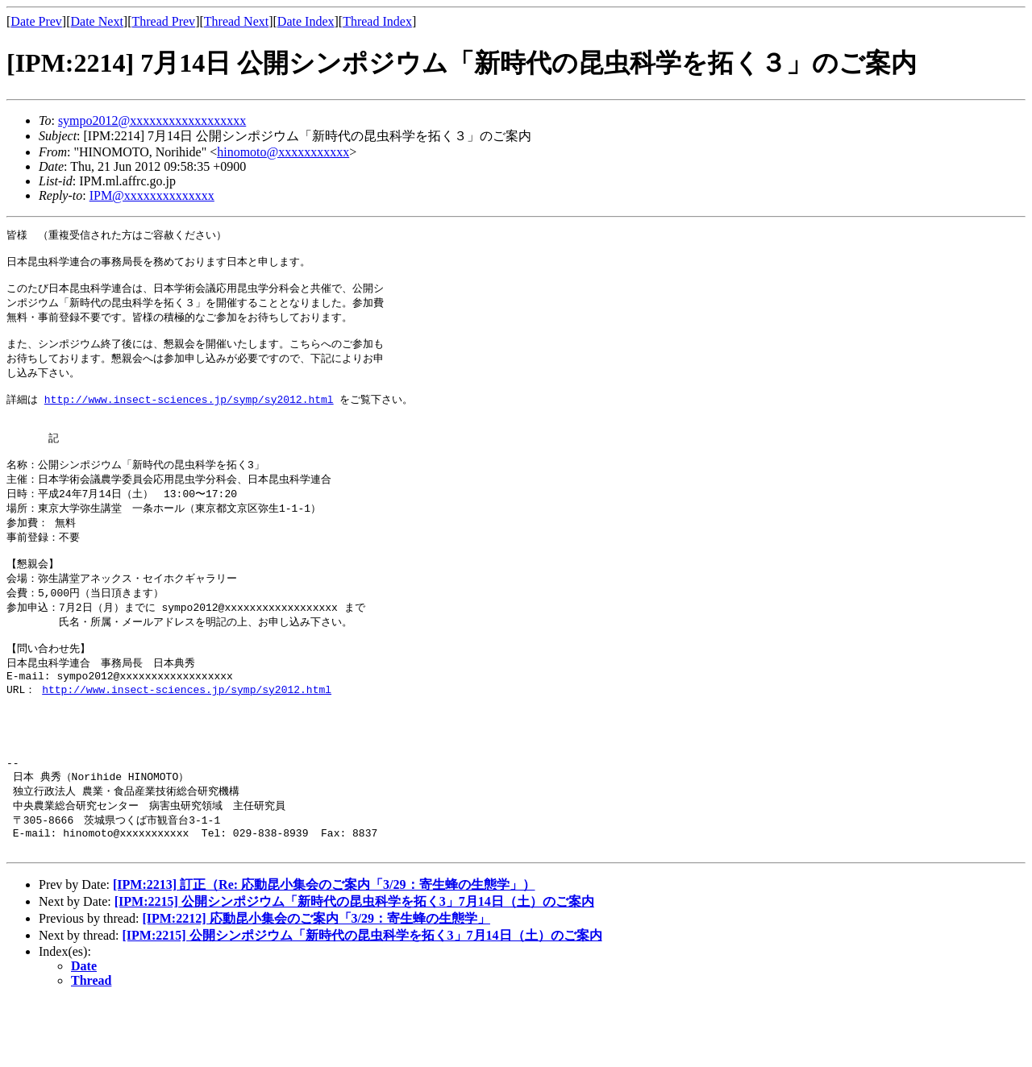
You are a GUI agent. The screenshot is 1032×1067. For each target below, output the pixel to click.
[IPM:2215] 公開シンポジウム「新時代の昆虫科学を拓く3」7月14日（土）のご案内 (354, 967)
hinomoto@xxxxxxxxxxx (283, 152)
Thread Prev (163, 21)
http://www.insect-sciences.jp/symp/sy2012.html (189, 416)
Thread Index (377, 21)
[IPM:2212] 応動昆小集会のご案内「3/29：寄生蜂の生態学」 (316, 984)
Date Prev (36, 21)
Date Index (306, 21)
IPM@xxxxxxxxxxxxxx (151, 195)
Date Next (97, 21)
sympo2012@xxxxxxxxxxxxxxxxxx (152, 120)
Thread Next (236, 21)
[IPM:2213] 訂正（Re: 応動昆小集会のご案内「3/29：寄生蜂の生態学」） (324, 950)
